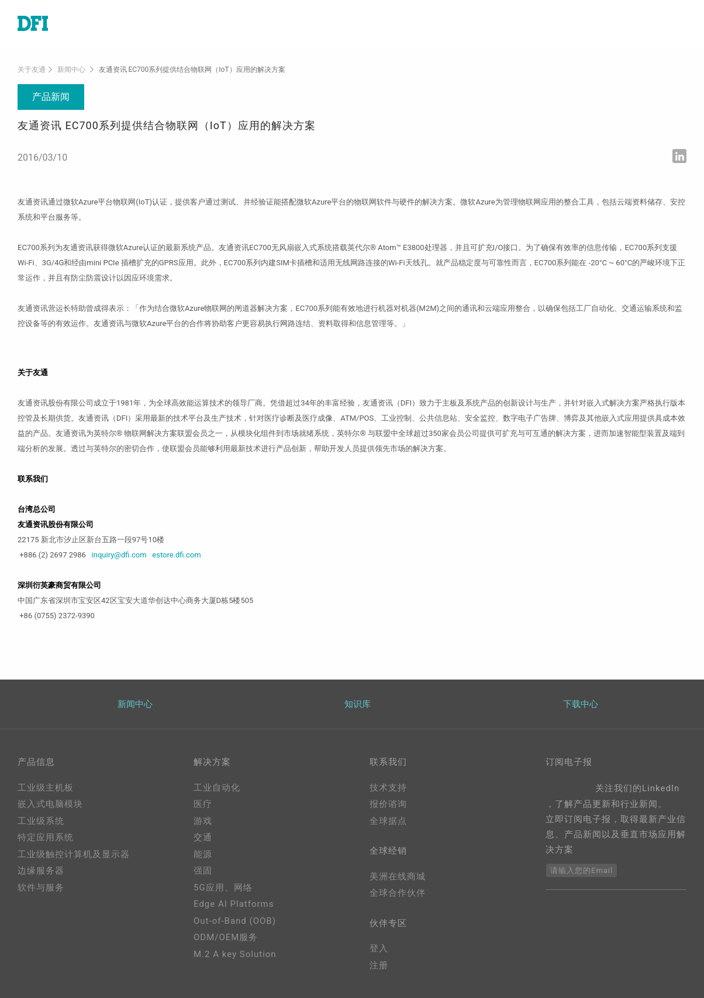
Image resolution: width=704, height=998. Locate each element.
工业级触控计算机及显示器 (74, 854)
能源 (203, 854)
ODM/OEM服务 (226, 937)
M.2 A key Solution (235, 954)
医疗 (203, 804)
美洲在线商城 (398, 876)
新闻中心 (71, 69)
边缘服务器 (41, 870)
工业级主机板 (46, 787)
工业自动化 (217, 787)
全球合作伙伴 (398, 893)
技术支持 (388, 787)
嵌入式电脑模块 (50, 804)
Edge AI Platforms (234, 904)
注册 (379, 965)
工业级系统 (41, 821)
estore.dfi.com (176, 554)
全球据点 (388, 821)
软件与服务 (41, 887)
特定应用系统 (46, 837)
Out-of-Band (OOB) (235, 921)
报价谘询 (388, 804)
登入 (379, 948)
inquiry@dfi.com (119, 554)
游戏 (203, 821)
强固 (203, 870)
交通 (203, 837)
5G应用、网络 (223, 887)
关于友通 (32, 69)
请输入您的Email (581, 870)
